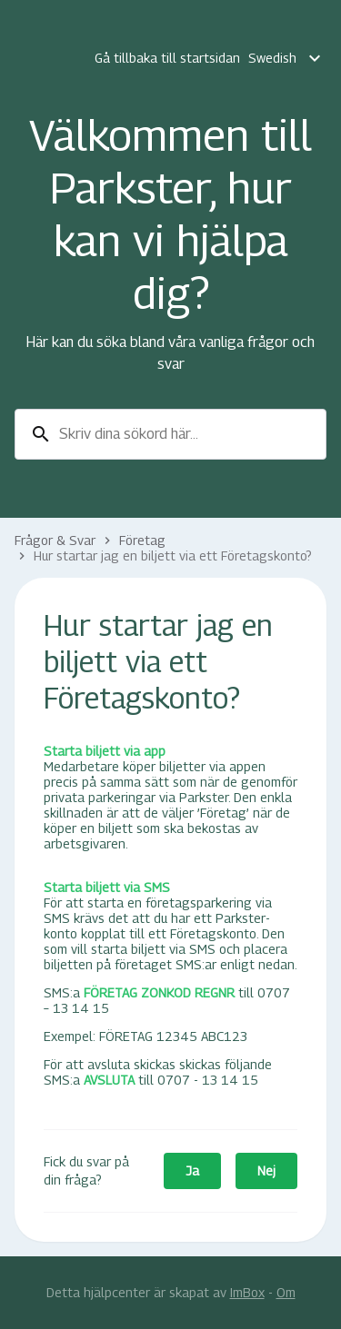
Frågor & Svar (55, 540)
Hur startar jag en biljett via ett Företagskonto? (173, 555)
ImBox (247, 1292)
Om (286, 1292)
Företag (142, 540)
